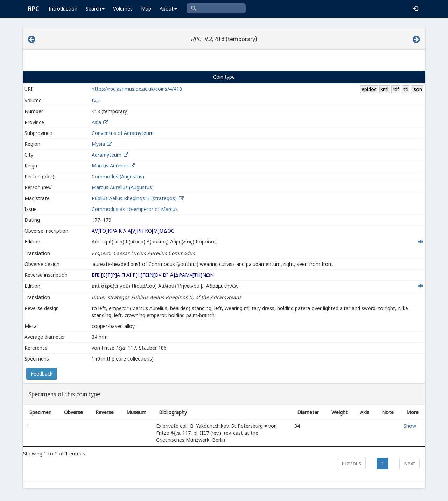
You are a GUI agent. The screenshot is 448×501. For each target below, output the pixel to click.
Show (410, 426)
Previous (351, 463)
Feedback (41, 373)
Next (409, 463)
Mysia (98, 143)
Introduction (63, 8)
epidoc (369, 89)
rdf (396, 89)
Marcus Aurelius (110, 165)
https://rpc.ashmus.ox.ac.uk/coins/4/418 (137, 88)
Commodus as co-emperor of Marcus (135, 209)
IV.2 (96, 100)
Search (95, 8)
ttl (405, 89)
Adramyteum (106, 154)
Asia (96, 122)
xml (384, 89)
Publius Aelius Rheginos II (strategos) (135, 198)
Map (146, 8)
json (417, 89)
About (168, 8)
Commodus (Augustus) (118, 176)
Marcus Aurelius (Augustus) (123, 187)
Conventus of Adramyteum (123, 133)
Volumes (123, 8)
